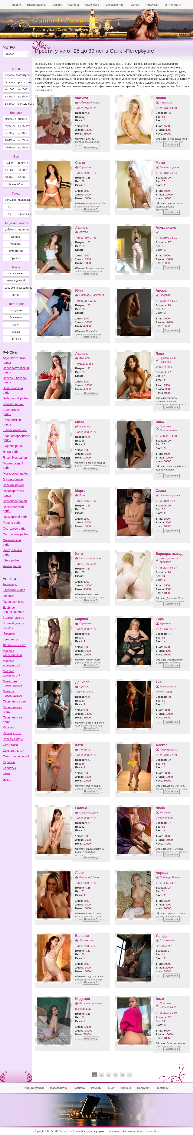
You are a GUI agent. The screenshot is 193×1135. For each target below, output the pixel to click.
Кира (160, 619)
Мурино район (13, 479)
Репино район (12, 522)
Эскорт (57, 4)
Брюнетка (16, 317)
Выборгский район (15, 398)
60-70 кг (10, 177)
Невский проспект (171, 495)
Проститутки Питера (69, 1131)
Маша (160, 163)
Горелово (85, 167)
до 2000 (10, 96)
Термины (162, 1087)
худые (9, 162)
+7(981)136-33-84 (166, 172)
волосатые (16, 273)
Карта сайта (152, 1131)
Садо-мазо (92, 4)
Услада (162, 936)
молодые (10, 118)
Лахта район (11, 451)
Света (80, 163)
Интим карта (173, 4)
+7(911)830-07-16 (85, 172)
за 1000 (9, 89)
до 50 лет (23, 147)
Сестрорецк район (15, 534)
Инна (160, 422)
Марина (81, 619)
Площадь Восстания (91, 294)
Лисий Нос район (15, 457)
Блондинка (16, 310)
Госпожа (8, 596)
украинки (15, 243)
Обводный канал (89, 102)
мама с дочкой (16, 280)
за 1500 (22, 89)
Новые (16, 4)
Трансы (134, 4)
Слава (161, 491)
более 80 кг (16, 184)
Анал (111, 1087)
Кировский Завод (89, 877)
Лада (160, 353)
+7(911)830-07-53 (85, 237)
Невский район (13, 485)
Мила (79, 422)
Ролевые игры (13, 739)
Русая (15, 324)
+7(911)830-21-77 (85, 432)
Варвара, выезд (169, 554)
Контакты (114, 1131)
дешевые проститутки (17, 82)
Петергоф (85, 749)
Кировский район (15, 430)
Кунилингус (11, 639)
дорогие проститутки (17, 75)
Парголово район (15, 501)
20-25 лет (10, 140)
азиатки (16, 236)
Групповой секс (13, 601)
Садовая (165, 294)
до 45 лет (23, 140)
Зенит (83, 495)
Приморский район (16, 516)
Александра (166, 227)
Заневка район (13, 404)
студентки (10, 126)
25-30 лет (10, 147)
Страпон (9, 762)
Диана (161, 98)
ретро (15, 294)
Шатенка (16, 338)
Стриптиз (9, 768)
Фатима (81, 98)
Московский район (16, 473)
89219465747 (164, 945)
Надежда (82, 999)
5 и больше (23, 214)
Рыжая (16, 331)
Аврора (162, 873)
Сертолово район (15, 528)
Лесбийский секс (14, 645)
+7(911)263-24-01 (166, 882)
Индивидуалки (36, 4)
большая (10, 199)
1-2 (9, 206)
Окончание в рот (14, 701)
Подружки (152, 4)
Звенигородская (169, 167)
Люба (160, 808)
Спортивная (167, 940)
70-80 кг (23, 177)
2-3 (22, 206)
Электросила (168, 686)
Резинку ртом (12, 733)
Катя (79, 554)
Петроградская (169, 749)
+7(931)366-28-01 (166, 237)
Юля (79, 290)
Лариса (81, 227)
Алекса (162, 745)
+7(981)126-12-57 (166, 500)
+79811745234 (164, 367)
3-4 (9, 214)
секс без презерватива (17, 287)
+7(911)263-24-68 (166, 108)
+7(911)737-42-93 (166, 300)
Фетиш (7, 773)
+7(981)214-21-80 (85, 108)
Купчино (84, 686)
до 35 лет (23, 126)
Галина (81, 808)
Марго (80, 491)
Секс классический (16, 756)
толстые (23, 162)
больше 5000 (23, 103)
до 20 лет (10, 133)
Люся (79, 873)
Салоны (73, 4)
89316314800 (164, 692)
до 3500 (23, 96)
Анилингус (10, 584)
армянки (16, 258)
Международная (89, 812)
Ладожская (166, 102)
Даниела (82, 682)
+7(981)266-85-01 (166, 629)
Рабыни (8, 727)
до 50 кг (10, 170)
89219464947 (83, 1008)
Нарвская (85, 426)
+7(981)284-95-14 (166, 567)
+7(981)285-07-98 (85, 500)
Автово (83, 231)
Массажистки (114, 4)
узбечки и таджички (17, 229)
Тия (159, 682)
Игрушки (9, 633)
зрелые (22, 118)
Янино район (12, 566)
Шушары (84, 358)
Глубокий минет (14, 590)
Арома (161, 290)
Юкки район (11, 560)
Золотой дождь (13, 617)
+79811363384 (84, 363)
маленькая (23, 199)
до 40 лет (23, 133)
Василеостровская (90, 1003)
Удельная (166, 623)
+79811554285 (84, 692)
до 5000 (10, 103)
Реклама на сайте (132, 1131)
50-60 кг (23, 170)
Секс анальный (13, 750)
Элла (160, 999)
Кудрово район (13, 446)
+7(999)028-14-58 (166, 435)
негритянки (16, 250)
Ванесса (82, 936)
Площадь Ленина (170, 877)
